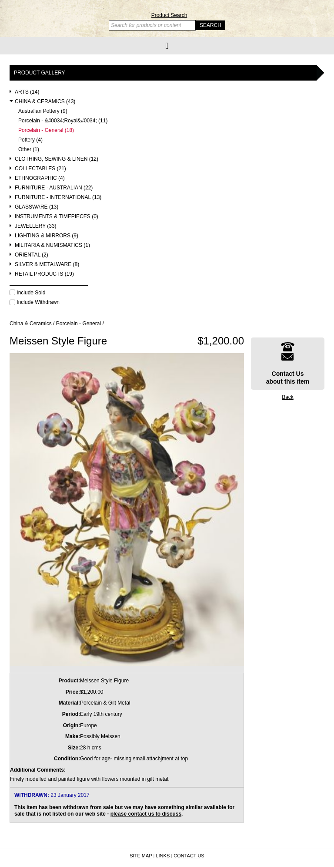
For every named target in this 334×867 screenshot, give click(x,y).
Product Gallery (39, 73)
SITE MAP (141, 855)
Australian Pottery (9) (42, 111)
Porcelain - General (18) (46, 130)
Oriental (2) (31, 255)
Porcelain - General (78, 323)
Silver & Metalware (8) (47, 264)
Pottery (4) (30, 140)
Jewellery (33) (36, 226)
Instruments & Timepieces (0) (56, 216)
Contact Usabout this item (288, 363)
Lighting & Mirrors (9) (46, 236)
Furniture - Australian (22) (54, 188)
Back (288, 397)
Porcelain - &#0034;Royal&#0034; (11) (62, 121)
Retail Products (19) (44, 274)
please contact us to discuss (145, 814)
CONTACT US (189, 855)
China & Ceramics (31, 323)
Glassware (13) (36, 207)
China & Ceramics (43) (45, 102)
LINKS (163, 855)
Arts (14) (27, 92)
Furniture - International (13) (58, 197)
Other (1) (28, 149)
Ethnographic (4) (40, 178)
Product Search (169, 15)
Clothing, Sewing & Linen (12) (56, 159)
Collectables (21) (40, 169)
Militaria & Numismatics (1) (52, 245)
